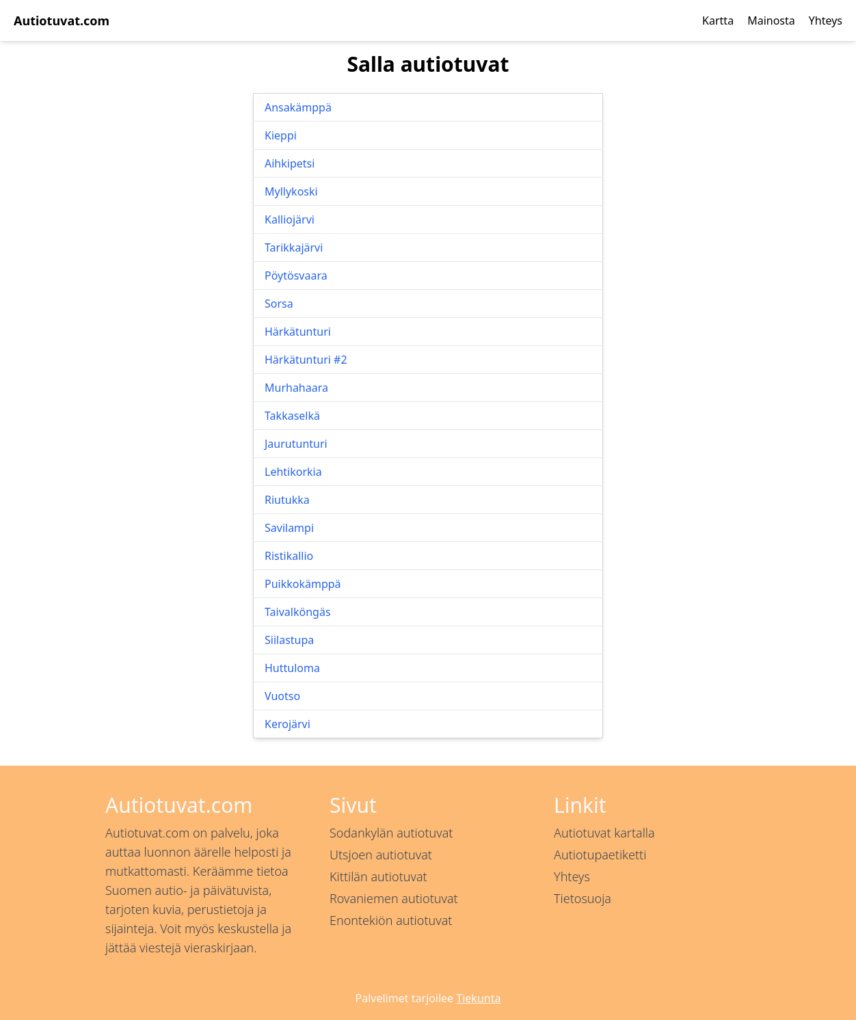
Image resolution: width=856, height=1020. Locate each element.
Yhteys (825, 20)
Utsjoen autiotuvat (381, 854)
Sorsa (279, 303)
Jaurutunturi (296, 443)
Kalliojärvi (290, 219)
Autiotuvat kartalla (604, 832)
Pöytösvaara (296, 275)
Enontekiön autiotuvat (391, 920)
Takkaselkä (292, 415)
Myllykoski (291, 191)
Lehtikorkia (293, 471)
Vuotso (282, 695)
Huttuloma (292, 667)
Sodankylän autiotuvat (391, 832)
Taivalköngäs (298, 611)
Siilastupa (289, 639)
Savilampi (289, 527)
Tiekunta (478, 998)
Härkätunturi (298, 331)
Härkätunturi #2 (306, 359)
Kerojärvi (287, 724)
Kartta (718, 20)
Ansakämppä (298, 107)
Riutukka (287, 499)
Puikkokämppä (303, 583)
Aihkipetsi (290, 163)
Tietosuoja (582, 898)
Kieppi (281, 135)
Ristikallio (289, 555)
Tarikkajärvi (294, 247)
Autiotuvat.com (61, 20)
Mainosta (771, 20)
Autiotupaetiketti (600, 854)
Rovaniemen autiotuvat (394, 898)
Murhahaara (296, 387)
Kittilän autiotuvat (378, 876)
